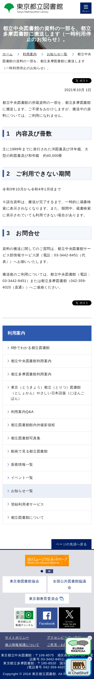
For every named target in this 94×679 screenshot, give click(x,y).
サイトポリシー (17, 637)
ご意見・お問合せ (61, 645)
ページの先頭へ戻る (71, 544)
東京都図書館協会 (24, 581)
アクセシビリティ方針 (64, 637)
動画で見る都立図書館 (29, 451)
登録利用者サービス (27, 504)
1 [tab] (42, 571)
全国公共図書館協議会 (69, 584)
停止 (49, 571)
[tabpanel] (46, 560)
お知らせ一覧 (22, 491)
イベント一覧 (22, 478)
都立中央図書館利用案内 (31, 361)
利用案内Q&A (22, 412)
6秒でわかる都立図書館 (30, 348)
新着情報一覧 (22, 464)
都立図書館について (27, 517)
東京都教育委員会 (44, 599)
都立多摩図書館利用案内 (31, 374)
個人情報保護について (22, 645)
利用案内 (16, 333)
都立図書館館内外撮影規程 (33, 425)
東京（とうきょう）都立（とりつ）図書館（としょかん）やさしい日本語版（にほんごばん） (47, 392)
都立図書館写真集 (26, 438)
